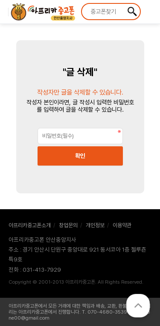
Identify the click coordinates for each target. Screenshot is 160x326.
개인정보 (95, 225)
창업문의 (68, 225)
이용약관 (122, 225)
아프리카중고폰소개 (30, 225)
